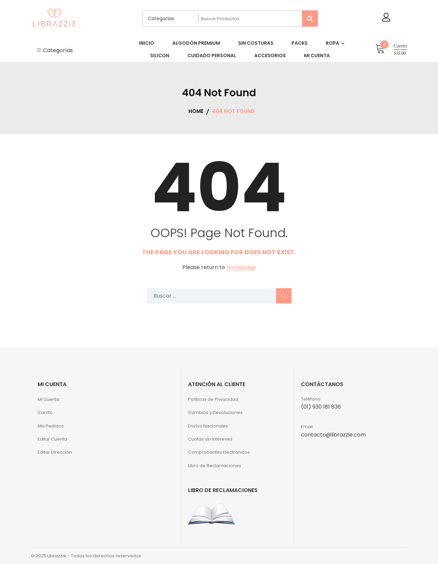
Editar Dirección (55, 452)
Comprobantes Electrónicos (219, 452)
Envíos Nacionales (208, 426)
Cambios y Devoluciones (215, 412)
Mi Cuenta (48, 399)
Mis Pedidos (51, 426)
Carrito (45, 412)
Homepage (241, 267)
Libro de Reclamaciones (214, 465)
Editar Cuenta (52, 439)
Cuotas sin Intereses (210, 439)
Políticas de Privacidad (213, 399)
